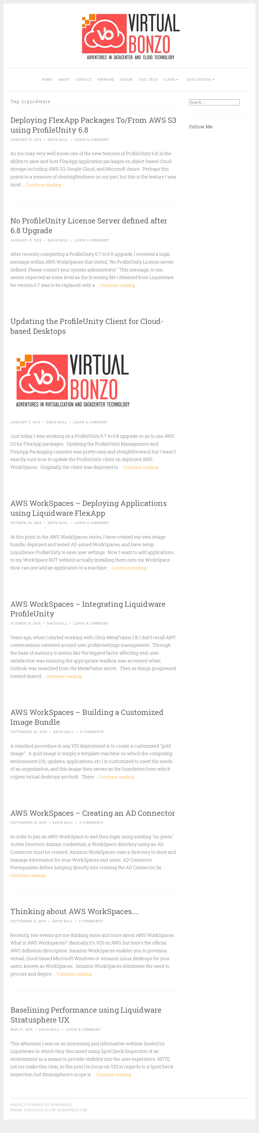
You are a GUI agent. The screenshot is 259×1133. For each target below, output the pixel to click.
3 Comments (92, 732)
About (64, 79)
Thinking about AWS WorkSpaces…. (78, 920)
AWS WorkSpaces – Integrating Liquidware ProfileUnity (93, 608)
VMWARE (105, 79)
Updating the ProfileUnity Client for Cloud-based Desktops (91, 325)
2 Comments (91, 931)
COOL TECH (148, 79)
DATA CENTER (199, 79)
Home (47, 79)
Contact (84, 79)
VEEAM (126, 79)
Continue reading (44, 184)
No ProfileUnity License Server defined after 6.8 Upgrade (93, 225)
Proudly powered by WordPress (41, 1115)
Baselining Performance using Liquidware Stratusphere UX (90, 1024)
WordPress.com (72, 1120)
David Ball (58, 139)
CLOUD (169, 79)
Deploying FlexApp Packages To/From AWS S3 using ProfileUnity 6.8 (93, 124)
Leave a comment (91, 139)
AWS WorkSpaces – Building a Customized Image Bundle (92, 716)
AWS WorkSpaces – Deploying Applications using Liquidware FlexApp (93, 507)
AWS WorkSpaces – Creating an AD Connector (77, 817)
